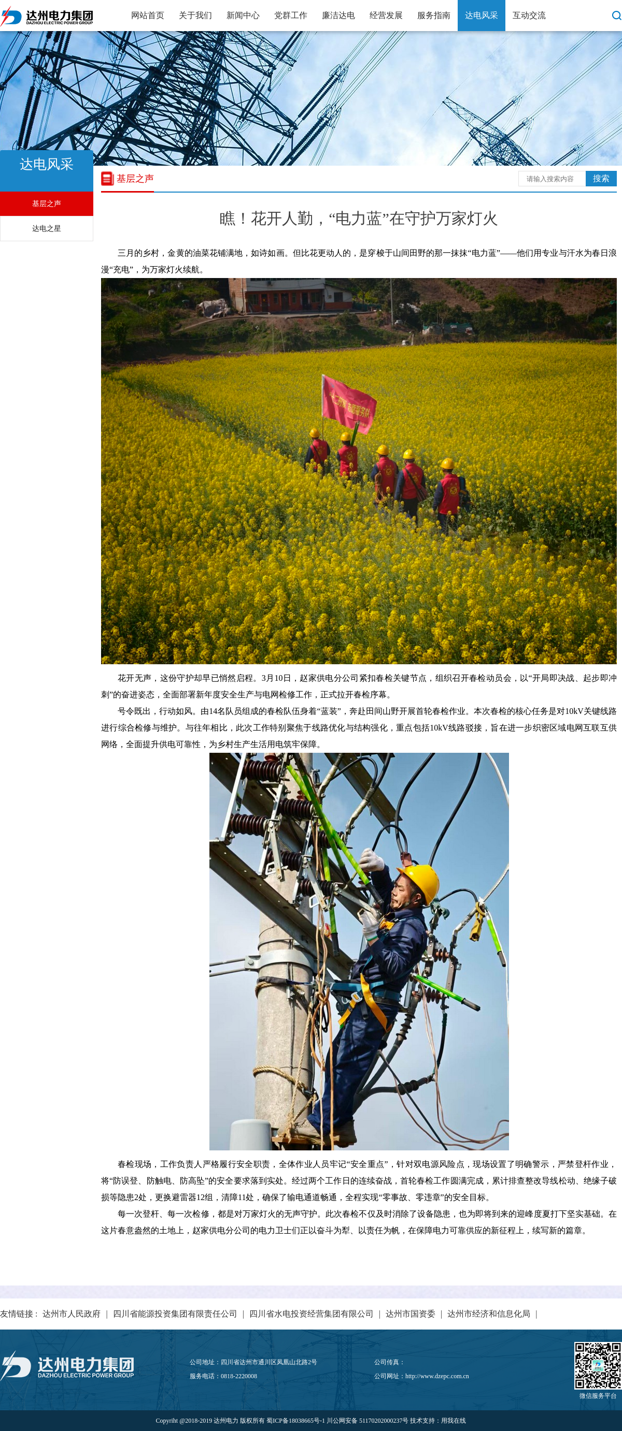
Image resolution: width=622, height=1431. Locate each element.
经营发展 (386, 15)
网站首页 (147, 15)
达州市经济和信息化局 (488, 1313)
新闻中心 (243, 15)
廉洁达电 (338, 15)
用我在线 (453, 1420)
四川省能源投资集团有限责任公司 (175, 1313)
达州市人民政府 (72, 1313)
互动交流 (529, 15)
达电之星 (46, 228)
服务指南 (433, 15)
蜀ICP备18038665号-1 (295, 1420)
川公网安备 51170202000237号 (368, 1420)
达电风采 (481, 15)
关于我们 (195, 15)
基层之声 (46, 204)
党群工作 (290, 15)
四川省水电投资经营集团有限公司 (311, 1313)
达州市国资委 (410, 1313)
